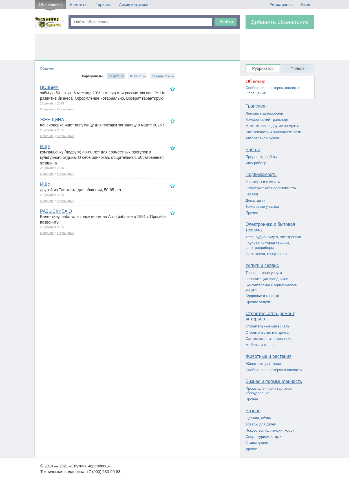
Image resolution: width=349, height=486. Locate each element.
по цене (135, 76)
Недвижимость (261, 174)
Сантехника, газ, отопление (269, 338)
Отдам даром (257, 443)
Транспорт (256, 106)
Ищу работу (256, 163)
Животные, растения (263, 364)
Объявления (50, 4)
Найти (226, 21)
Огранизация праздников (267, 279)
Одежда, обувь (258, 418)
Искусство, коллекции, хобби (270, 430)
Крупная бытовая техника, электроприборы (268, 245)
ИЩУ (45, 146)
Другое (251, 449)
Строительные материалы (268, 326)
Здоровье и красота (262, 296)
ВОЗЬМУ (49, 87)
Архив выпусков (133, 4)
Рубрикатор (263, 68)
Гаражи (252, 194)
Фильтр (297, 68)
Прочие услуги (258, 302)
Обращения (65, 109)
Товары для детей (261, 424)
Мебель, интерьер (261, 345)
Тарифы (103, 4)
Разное (253, 410)
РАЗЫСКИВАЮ (56, 211)
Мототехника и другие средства (272, 126)
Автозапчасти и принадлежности (273, 132)
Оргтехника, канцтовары (266, 254)
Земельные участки (262, 206)
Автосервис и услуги (263, 138)
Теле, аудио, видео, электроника (273, 237)
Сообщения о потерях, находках (273, 88)
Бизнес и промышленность (274, 381)
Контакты (78, 4)
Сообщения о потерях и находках (274, 370)
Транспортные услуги (264, 273)
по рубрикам (161, 76)
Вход (305, 4)
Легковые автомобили (264, 113)
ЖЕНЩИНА (52, 119)
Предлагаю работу (261, 157)
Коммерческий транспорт (267, 119)
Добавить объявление (280, 22)
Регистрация (281, 4)
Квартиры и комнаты (263, 182)
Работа (253, 149)
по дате (114, 76)
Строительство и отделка (267, 332)
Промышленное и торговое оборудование (269, 390)
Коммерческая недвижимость (271, 188)
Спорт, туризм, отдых (263, 436)
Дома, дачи (255, 200)
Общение (47, 68)
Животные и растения (268, 356)
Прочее (252, 213)
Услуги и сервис (262, 265)
